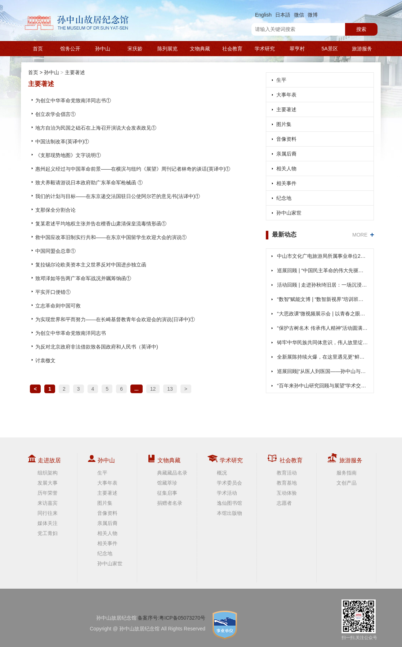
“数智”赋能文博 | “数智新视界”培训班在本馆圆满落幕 (322, 299)
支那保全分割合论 (55, 210)
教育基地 (287, 483)
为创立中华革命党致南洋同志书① (73, 100)
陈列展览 (167, 48)
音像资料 (286, 139)
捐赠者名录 (169, 503)
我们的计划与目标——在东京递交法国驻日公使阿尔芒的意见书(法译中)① (117, 196)
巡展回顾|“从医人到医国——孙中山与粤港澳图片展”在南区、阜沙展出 (322, 371)
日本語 (282, 15)
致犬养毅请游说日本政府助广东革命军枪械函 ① (89, 182)
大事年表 (286, 95)
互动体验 (287, 493)
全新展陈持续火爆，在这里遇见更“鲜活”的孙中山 (322, 357)
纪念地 (283, 198)
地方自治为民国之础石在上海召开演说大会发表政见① (95, 128)
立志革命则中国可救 (58, 306)
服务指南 (346, 473)
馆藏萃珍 (167, 483)
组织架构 (47, 473)
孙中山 (102, 48)
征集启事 (167, 493)
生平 (281, 80)
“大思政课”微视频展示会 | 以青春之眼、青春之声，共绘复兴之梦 (322, 313)
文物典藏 (200, 48)
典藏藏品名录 (172, 473)
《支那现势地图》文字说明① (68, 155)
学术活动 (227, 493)
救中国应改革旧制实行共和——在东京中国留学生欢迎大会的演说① (111, 237)
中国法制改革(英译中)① (62, 141)
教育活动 (287, 473)
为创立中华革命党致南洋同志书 (70, 333)
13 (170, 389)
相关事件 (286, 183)
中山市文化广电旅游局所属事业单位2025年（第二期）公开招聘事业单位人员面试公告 (322, 256)
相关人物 (286, 168)
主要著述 (75, 72)
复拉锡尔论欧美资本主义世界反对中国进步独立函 (90, 265)
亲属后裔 (286, 154)
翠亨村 (297, 48)
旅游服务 (362, 48)
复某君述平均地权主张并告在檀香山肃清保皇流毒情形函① (100, 223)
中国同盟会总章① (55, 251)
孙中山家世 (289, 213)
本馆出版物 (229, 513)
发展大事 (47, 483)
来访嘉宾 (47, 503)
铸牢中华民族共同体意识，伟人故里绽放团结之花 (322, 342)
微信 (299, 15)
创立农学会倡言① (55, 114)
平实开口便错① (53, 292)
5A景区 (329, 48)
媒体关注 (47, 523)
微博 (313, 15)
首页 (38, 48)
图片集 (283, 124)
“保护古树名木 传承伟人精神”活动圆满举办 (322, 328)
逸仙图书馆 (229, 503)
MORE (359, 235)
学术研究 (265, 48)
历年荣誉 (47, 493)
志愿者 (284, 503)
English (263, 15)
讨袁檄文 (45, 360)
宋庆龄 (135, 48)
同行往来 (47, 513)
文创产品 (346, 483)
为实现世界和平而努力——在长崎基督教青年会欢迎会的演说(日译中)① (115, 319)
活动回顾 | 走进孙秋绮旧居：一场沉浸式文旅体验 (322, 285)
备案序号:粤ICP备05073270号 (171, 618)
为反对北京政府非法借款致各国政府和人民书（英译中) (96, 347)
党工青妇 (47, 533)
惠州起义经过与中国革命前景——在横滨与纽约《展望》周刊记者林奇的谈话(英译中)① (132, 169)
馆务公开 (70, 48)
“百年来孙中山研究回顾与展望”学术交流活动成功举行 (322, 385)
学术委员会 (229, 483)
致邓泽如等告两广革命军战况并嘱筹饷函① (83, 278)
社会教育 (232, 48)
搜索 (361, 29)
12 (153, 389)
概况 (222, 473)
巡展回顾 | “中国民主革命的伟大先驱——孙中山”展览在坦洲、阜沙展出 (322, 270)
